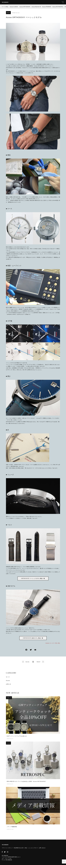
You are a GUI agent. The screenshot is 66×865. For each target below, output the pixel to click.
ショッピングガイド (33, 847)
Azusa (8, 12)
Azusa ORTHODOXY (25, 6)
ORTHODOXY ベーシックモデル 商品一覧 (33, 578)
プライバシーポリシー (7, 847)
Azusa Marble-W (36, 6)
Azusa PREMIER (46, 6)
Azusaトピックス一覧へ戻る (53, 643)
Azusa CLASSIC (14, 6)
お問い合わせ (42, 847)
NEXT (38, 662)
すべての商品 (5, 6)
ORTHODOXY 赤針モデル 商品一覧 (33, 638)
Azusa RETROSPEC (58, 6)
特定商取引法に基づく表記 (20, 847)
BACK (27, 662)
